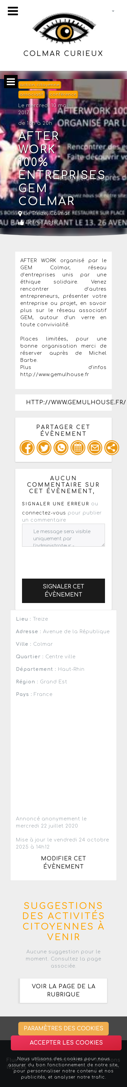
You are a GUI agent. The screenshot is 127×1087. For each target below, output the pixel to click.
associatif (31, 94)
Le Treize (32, 213)
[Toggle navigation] (12, 11)
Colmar (60, 213)
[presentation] (73, 560)
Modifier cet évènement (63, 863)
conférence (63, 94)
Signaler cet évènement (63, 591)
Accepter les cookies (66, 1043)
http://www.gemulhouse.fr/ (69, 403)
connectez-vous (44, 513)
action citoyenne (40, 85)
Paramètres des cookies (63, 1029)
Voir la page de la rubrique (64, 991)
